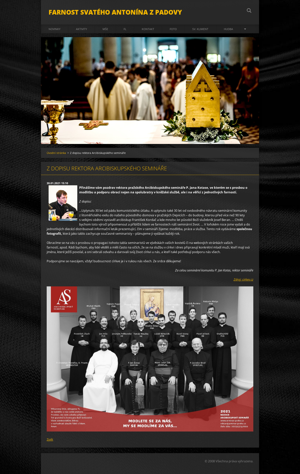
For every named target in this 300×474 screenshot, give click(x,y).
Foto (173, 29)
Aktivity (81, 29)
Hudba (228, 29)
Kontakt (148, 29)
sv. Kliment (200, 29)
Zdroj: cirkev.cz (243, 279)
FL (125, 29)
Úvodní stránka (56, 153)
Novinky (54, 29)
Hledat (249, 11)
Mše (105, 29)
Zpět (50, 439)
